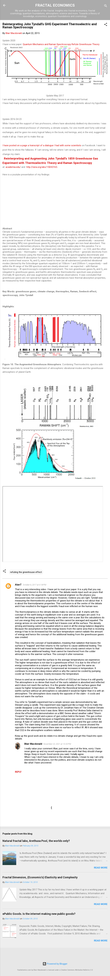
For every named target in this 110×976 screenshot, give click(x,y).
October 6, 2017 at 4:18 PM (34, 585)
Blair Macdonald (33, 743)
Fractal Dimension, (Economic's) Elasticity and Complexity (40, 877)
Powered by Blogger (55, 963)
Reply (18, 772)
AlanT (18, 584)
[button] (106, 25)
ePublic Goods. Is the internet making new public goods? (38, 913)
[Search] (106, 6)
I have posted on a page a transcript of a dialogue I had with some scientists (41, 145)
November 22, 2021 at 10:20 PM (57, 744)
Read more (101, 867)
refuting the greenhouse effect (26, 572)
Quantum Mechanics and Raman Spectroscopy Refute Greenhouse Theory (61, 44)
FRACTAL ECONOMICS (55, 5)
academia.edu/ (13, 167)
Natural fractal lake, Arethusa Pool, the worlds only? (36, 840)
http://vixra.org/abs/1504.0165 (41, 167)
